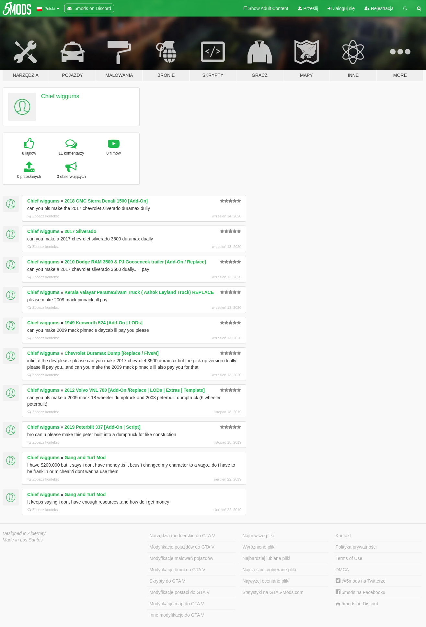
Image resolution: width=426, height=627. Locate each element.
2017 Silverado (80, 231)
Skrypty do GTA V (167, 581)
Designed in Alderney (24, 533)
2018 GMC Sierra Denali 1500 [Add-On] (106, 200)
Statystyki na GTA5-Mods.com (273, 592)
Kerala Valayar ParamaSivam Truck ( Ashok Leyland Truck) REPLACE (139, 292)
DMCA (342, 569)
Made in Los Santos (23, 539)
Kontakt (343, 535)
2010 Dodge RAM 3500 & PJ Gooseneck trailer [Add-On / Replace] (135, 261)
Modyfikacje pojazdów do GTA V (181, 547)
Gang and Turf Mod (85, 457)
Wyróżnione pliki (259, 547)
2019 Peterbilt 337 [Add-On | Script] (102, 427)
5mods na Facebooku (361, 592)
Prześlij (308, 8)
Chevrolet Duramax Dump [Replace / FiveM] (111, 353)
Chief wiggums (60, 96)
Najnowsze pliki (258, 535)
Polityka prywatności (356, 547)
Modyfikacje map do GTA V (176, 603)
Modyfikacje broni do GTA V (177, 569)
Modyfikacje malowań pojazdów (181, 558)
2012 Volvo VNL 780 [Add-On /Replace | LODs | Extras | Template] (134, 390)
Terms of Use (349, 558)
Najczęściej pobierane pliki (269, 569)
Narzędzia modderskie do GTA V (182, 535)
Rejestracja (379, 8)
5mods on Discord (357, 604)
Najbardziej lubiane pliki (266, 558)
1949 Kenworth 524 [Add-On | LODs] (103, 322)
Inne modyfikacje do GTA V (176, 615)
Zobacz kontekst (43, 216)
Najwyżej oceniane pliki (266, 581)
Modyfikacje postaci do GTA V (179, 592)
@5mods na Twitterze (361, 581)
